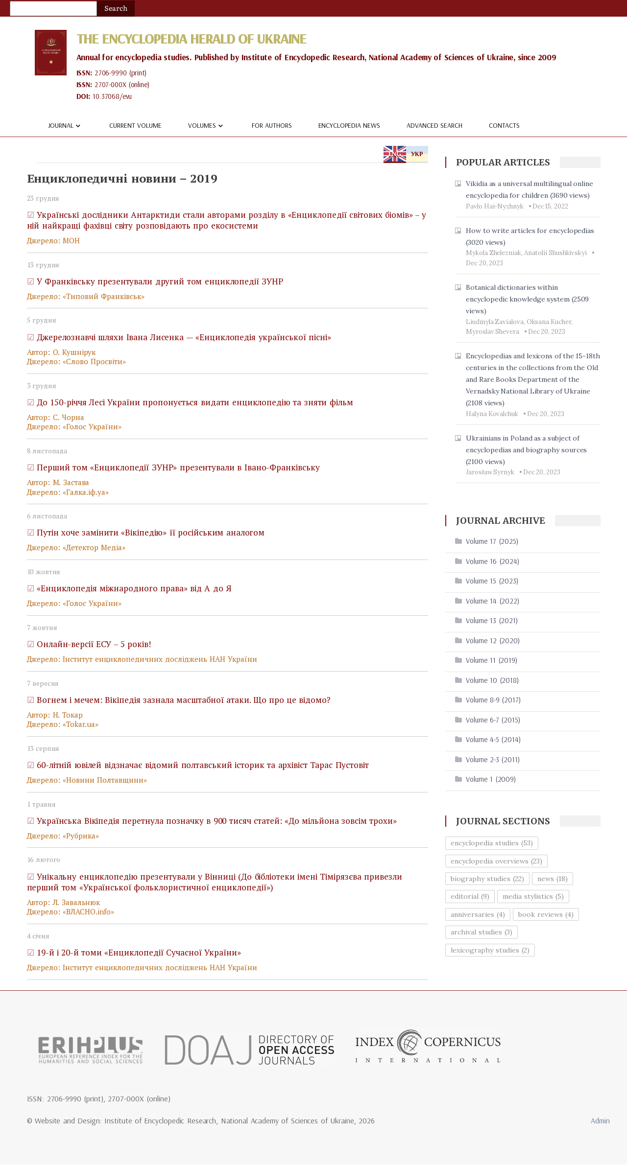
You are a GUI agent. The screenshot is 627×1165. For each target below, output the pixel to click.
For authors (272, 125)
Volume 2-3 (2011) (493, 760)
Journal (65, 126)
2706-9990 (111, 73)
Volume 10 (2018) (492, 680)
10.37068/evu (113, 96)
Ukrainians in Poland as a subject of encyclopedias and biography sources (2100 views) (526, 450)
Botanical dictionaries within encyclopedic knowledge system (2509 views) (527, 299)
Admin (600, 1121)
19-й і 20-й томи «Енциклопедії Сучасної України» (139, 952)
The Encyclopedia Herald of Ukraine (196, 38)
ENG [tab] (394, 154)
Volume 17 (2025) (492, 541)
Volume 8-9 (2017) (493, 700)
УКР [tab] (417, 154)
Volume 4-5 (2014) (493, 740)
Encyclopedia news (349, 125)
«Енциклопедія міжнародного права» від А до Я (134, 588)
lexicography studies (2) (490, 950)
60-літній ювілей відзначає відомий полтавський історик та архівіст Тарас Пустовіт (203, 765)
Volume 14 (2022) (492, 601)
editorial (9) (470, 896)
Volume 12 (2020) (493, 641)
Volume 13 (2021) (492, 621)
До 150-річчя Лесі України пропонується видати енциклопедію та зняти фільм (195, 402)
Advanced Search (434, 125)
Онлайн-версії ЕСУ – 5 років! (94, 644)
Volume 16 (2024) (492, 561)
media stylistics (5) (533, 896)
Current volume (135, 125)
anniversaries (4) (478, 914)
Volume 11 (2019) (491, 660)
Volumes (206, 126)
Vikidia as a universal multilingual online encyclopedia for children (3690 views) (529, 190)
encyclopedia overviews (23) (496, 861)
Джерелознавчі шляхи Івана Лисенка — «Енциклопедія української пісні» (184, 337)
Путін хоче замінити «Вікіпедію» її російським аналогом (151, 532)
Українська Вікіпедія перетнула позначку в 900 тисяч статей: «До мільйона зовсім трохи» (217, 821)
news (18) (552, 879)
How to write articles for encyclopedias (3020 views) (530, 237)
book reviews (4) (546, 914)
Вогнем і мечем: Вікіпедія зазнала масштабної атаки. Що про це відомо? (184, 700)
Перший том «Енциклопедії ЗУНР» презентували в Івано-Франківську (178, 467)
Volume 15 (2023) (492, 581)
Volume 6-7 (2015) (493, 720)
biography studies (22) (487, 879)
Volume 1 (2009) (491, 779)
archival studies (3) (481, 932)
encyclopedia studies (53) (492, 843)
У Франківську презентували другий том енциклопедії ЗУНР (160, 281)
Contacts (504, 125)
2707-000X (111, 85)
